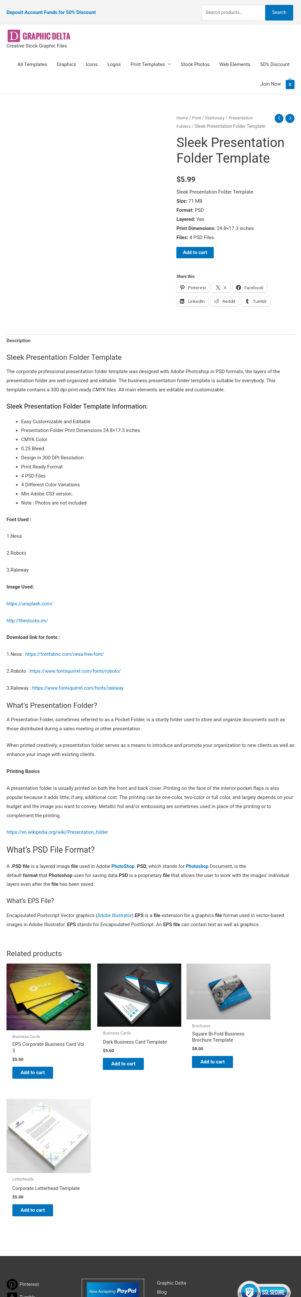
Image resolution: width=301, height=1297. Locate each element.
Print (197, 109)
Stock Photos (195, 56)
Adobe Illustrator (115, 908)
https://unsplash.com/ (31, 596)
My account (170, 1168)
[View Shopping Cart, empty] (290, 76)
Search (277, 8)
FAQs (163, 1159)
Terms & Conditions (178, 1195)
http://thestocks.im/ (28, 613)
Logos (114, 56)
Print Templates (147, 56)
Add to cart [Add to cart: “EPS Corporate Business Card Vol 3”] (37, 1052)
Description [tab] (19, 333)
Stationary (216, 109)
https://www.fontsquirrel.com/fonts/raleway (80, 680)
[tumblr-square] (21, 1146)
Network (206, 1279)
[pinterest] (23, 1133)
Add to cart (195, 245)
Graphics (66, 56)
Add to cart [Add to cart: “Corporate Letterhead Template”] (258, 1058)
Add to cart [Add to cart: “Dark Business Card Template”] (111, 1049)
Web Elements (234, 56)
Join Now (270, 76)
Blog (162, 1141)
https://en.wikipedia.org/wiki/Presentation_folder (60, 825)
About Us (167, 1150)
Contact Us (169, 1177)
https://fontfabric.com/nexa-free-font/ (66, 647)
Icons (92, 56)
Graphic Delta (171, 1132)
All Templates (32, 56)
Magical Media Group (268, 1279)
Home (182, 109)
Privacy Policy (172, 1186)
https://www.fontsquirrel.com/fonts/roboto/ (77, 664)
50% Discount (275, 56)
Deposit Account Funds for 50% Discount (51, 8)
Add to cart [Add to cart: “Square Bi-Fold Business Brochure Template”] (185, 1044)
